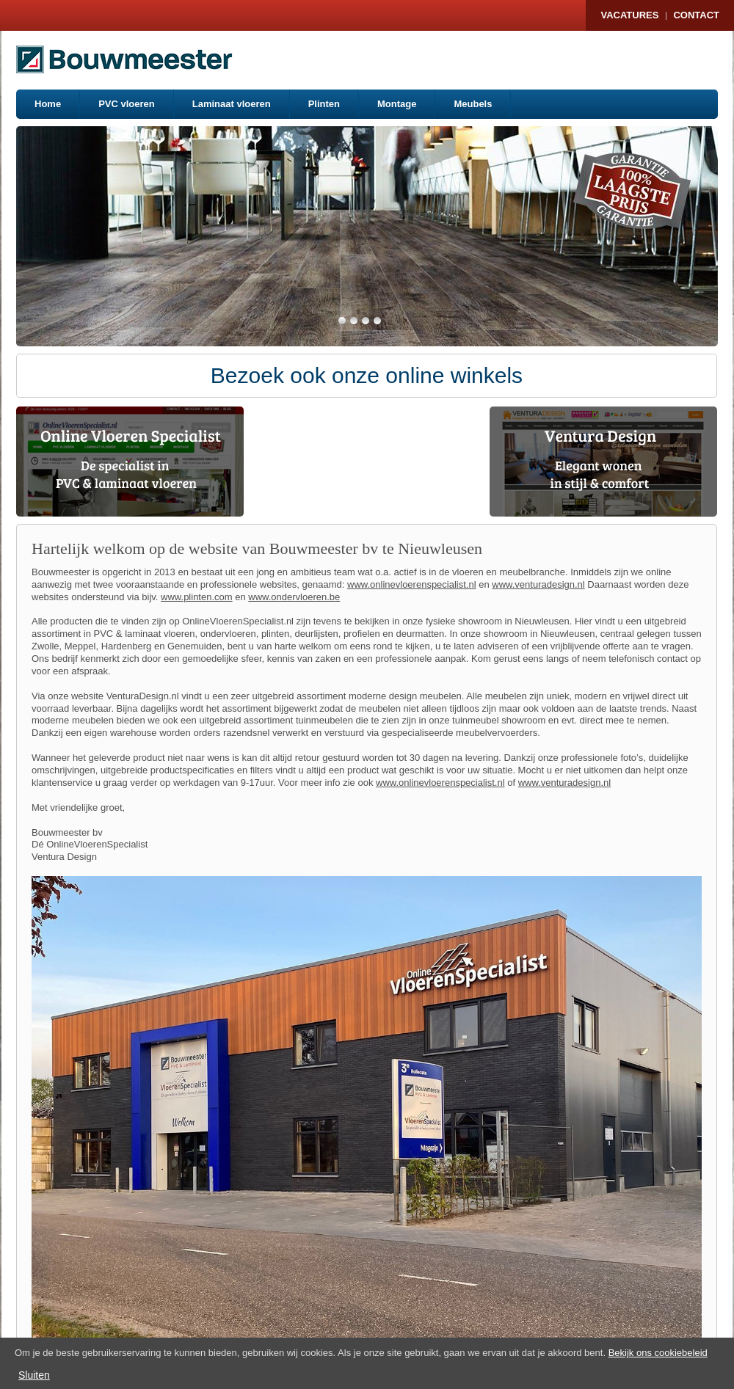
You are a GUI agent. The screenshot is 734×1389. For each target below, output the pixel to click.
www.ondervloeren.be (294, 596)
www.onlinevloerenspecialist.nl (411, 584)
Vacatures (629, 15)
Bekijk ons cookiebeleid (658, 1352)
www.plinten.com (197, 596)
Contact (696, 15)
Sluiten (34, 1375)
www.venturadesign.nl (538, 584)
